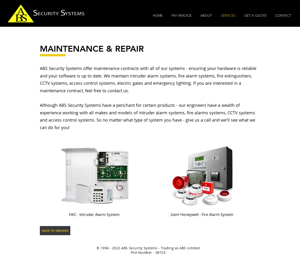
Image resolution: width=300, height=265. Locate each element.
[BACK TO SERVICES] (55, 230)
